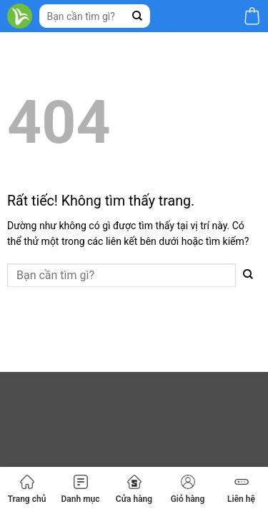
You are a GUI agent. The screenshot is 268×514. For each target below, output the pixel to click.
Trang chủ (27, 489)
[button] (252, 16)
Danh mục (80, 489)
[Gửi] (137, 16)
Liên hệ (241, 489)
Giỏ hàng (188, 489)
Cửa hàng (134, 489)
